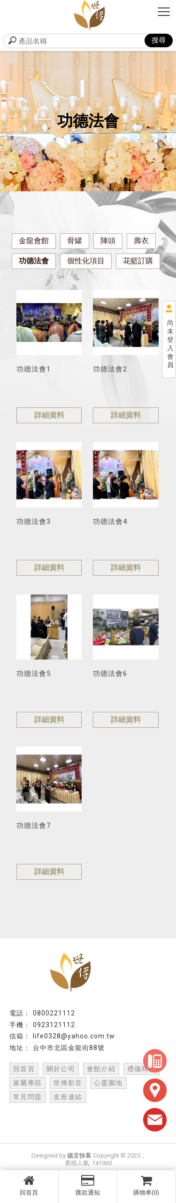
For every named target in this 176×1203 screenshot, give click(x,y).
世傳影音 (68, 1083)
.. (143, 1155)
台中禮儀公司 (133, 1113)
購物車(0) (146, 1185)
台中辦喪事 (88, 1131)
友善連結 (68, 1097)
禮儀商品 (141, 1069)
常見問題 (27, 1097)
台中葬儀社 (89, 1122)
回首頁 (29, 1185)
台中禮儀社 (36, 1113)
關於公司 (61, 1069)
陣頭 (107, 240)
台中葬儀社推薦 (136, 1122)
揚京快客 (79, 1155)
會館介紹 (101, 1069)
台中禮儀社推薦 (82, 1113)
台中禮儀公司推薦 (39, 1122)
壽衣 (141, 240)
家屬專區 (27, 1083)
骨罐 (74, 240)
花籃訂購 (138, 260)
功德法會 (34, 260)
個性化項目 (86, 260)
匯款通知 (88, 1185)
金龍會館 (34, 240)
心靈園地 (108, 1083)
